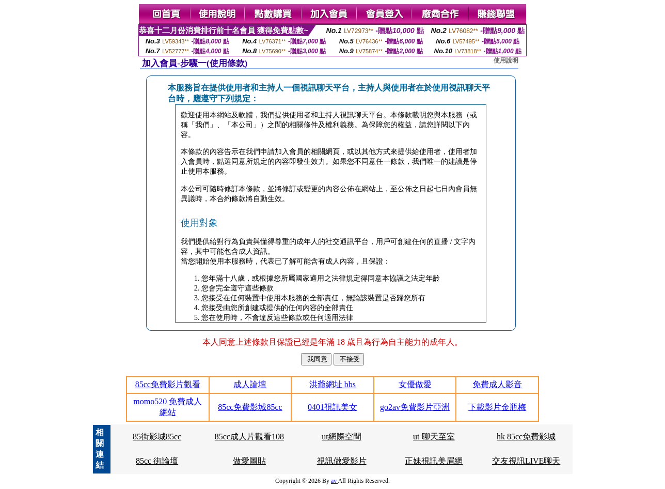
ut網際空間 (341, 436)
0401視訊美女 (332, 407)
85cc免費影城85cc (250, 407)
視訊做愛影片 (342, 460)
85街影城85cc (157, 436)
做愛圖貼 (249, 460)
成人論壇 (249, 384)
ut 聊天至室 (433, 436)
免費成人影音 (497, 384)
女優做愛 (415, 384)
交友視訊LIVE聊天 (526, 460)
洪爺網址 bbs (332, 384)
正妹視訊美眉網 (434, 460)
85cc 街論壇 (157, 460)
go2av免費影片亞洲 (415, 407)
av (334, 480)
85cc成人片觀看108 (249, 436)
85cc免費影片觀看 (167, 384)
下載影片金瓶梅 (497, 407)
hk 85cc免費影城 (526, 436)
